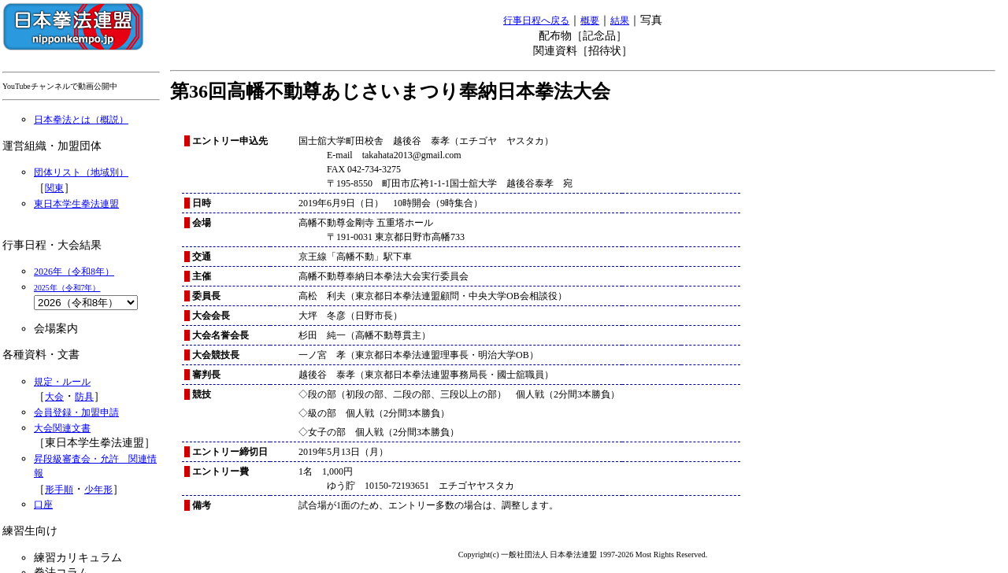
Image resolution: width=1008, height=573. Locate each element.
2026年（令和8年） (74, 271)
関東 (54, 188)
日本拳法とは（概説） (81, 119)
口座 (43, 504)
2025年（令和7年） (67, 287)
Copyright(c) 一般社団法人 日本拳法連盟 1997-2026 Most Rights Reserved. (582, 554)
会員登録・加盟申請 (76, 412)
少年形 (98, 489)
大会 (54, 396)
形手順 (59, 489)
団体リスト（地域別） (81, 172)
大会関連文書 (62, 428)
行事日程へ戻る (536, 20)
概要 (589, 20)
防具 (84, 396)
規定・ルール (62, 381)
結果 (619, 20)
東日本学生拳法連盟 (76, 203)
